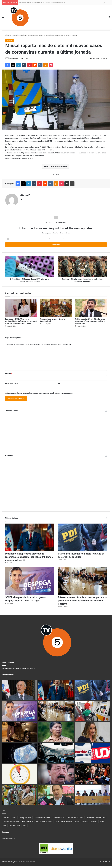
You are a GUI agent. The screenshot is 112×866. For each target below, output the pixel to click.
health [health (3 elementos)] (77, 821)
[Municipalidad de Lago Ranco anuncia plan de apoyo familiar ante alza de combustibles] (92, 795)
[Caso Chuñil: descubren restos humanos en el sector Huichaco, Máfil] (56, 732)
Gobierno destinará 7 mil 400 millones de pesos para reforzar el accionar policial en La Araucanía (90, 321)
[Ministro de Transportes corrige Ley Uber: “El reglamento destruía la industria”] (56, 753)
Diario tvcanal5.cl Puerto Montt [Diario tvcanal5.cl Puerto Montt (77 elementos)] (95, 818)
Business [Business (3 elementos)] (6, 818)
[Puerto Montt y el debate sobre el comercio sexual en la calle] (19, 732)
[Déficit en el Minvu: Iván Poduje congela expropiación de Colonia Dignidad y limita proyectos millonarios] (56, 795)
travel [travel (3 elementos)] (4, 825)
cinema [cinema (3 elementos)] (14, 818)
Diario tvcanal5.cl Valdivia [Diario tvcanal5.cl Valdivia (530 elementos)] (11, 821)
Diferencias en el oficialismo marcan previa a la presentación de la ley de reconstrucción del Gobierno (82, 600)
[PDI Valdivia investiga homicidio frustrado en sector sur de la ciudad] (82, 537)
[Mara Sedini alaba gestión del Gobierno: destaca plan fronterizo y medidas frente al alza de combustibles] (92, 732)
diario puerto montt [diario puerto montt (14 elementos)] (25, 818)
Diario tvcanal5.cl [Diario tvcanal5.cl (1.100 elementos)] (58, 818)
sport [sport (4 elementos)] (102, 821)
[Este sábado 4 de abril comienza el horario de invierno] (19, 774)
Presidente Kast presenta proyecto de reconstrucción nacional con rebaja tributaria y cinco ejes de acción (29, 557)
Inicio (8, 35)
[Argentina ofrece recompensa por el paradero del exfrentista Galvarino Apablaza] (56, 774)
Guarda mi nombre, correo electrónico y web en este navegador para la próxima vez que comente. (40, 393)
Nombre (8, 373)
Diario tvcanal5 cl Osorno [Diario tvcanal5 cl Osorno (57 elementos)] (42, 818)
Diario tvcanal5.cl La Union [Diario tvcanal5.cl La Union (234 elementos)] (75, 818)
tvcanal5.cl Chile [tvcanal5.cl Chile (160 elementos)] (15, 825)
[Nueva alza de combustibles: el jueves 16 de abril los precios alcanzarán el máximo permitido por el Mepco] (92, 711)
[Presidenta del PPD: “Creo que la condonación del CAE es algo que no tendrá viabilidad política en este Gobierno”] (21, 308)
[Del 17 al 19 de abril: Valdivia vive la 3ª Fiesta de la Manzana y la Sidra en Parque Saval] (19, 795)
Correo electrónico (12, 383)
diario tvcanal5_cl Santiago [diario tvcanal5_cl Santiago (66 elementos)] (44, 821)
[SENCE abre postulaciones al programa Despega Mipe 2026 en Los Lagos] (29, 581)
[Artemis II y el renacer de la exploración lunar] (19, 753)
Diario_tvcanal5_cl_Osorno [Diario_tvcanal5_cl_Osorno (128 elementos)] (64, 821)
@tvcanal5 (12, 58)
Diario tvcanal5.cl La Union (56, 166)
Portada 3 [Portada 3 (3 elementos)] (94, 821)
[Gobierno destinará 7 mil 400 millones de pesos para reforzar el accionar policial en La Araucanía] (91, 308)
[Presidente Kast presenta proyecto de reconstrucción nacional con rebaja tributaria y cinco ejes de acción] (29, 537)
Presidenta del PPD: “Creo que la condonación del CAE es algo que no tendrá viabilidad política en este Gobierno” (21, 321)
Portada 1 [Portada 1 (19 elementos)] (85, 821)
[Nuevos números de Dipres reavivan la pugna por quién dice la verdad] (92, 774)
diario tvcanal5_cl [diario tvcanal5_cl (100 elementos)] (27, 821)
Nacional (15, 35)
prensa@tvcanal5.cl (8, 839)
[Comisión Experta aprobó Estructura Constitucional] (56, 308)
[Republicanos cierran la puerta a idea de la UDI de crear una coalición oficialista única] (92, 753)
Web (59, 383)
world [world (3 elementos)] (24, 825)
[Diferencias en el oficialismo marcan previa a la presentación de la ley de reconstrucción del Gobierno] (82, 581)
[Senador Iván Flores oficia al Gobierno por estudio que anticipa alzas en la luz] (19, 690)
